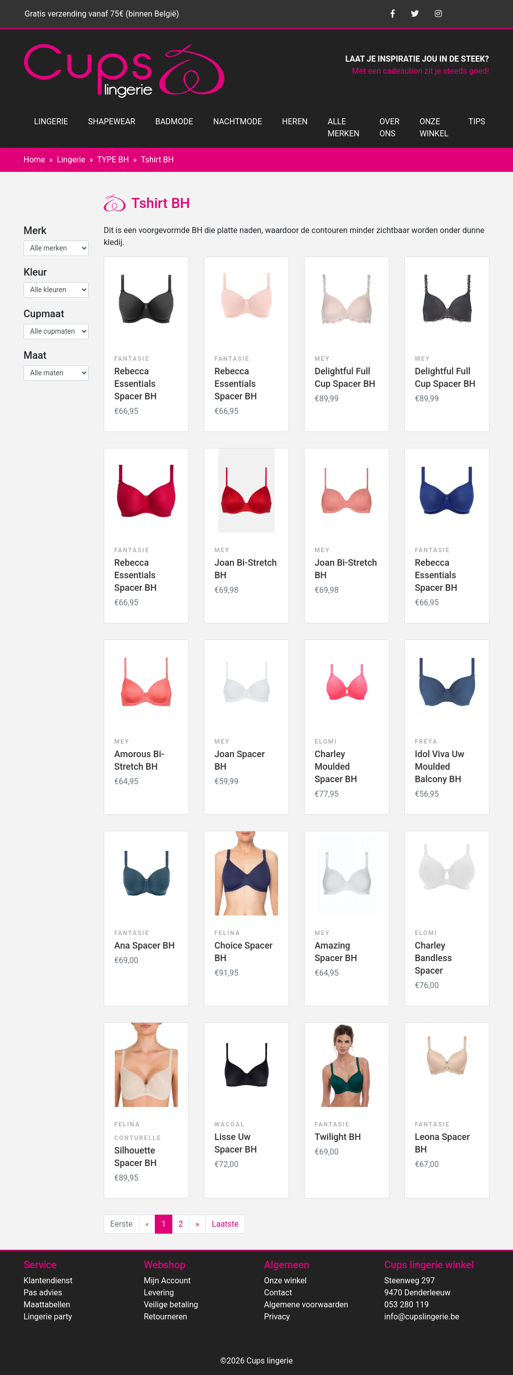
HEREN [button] (295, 121)
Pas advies (43, 1292)
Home (34, 159)
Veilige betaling (171, 1304)
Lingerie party (48, 1316)
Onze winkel (285, 1280)
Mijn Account (167, 1280)
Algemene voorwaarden (306, 1304)
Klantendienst (48, 1280)
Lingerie (71, 159)
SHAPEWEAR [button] (111, 121)
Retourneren (165, 1316)
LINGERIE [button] (51, 121)
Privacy (277, 1316)
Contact (278, 1292)
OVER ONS (389, 127)
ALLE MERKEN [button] (343, 127)
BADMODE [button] (174, 121)
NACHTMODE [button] (237, 121)
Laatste (225, 1224)
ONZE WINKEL (433, 127)
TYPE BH (113, 159)
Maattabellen (47, 1304)
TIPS (476, 121)
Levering (159, 1292)
